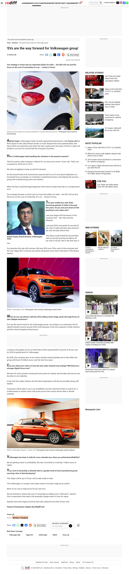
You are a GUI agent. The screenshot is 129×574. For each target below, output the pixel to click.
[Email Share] (46, 55)
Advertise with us (49, 568)
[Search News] (100, 3)
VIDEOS (89, 292)
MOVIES (44, 3)
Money (72, 562)
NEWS (29, 3)
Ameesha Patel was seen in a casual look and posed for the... (100, 370)
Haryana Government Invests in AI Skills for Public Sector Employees (103, 173)
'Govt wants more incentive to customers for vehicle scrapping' (104, 161)
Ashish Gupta (43, 535)
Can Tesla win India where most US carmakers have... (108, 186)
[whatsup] (127, 2)
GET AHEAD (67, 3)
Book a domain (54, 562)
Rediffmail (64, 562)
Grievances (105, 568)
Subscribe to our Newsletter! (60, 523)
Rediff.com (39, 568)
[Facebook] (124, 2)
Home (9, 43)
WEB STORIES (92, 227)
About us (88, 568)
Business (15, 43)
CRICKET (51, 3)
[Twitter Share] (54, 55)
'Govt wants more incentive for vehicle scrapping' (113, 117)
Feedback (82, 568)
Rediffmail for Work (42, 562)
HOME (24, 3)
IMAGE (55, 535)
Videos (78, 562)
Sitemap (75, 568)
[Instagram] (121, 2)
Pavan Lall (12, 55)
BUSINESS (36, 3)
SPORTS (58, 3)
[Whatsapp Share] (50, 55)
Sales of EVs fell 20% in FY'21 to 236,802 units (113, 91)
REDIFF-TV (76, 3)
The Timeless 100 (87, 562)
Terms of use (96, 568)
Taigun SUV (29, 535)
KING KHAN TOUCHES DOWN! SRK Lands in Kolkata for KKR (99, 344)
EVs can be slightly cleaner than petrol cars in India (112, 104)
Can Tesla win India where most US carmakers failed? (112, 78)
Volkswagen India (14, 535)
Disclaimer (58, 568)
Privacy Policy (67, 568)
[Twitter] (117, 2)
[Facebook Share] (59, 55)
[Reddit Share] (63, 55)
